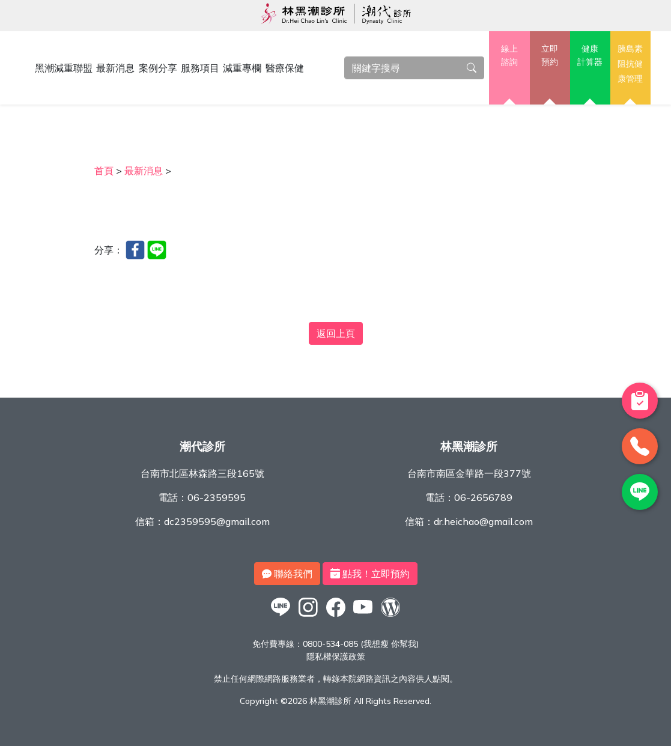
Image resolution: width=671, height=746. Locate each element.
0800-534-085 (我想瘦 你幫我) (361, 643)
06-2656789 (483, 497)
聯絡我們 (287, 574)
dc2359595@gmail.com (217, 521)
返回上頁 (336, 333)
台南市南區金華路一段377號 (469, 473)
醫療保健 (285, 68)
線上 (509, 55)
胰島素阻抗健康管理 (630, 63)
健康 (590, 55)
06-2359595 (216, 497)
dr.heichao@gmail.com (483, 521)
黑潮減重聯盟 (64, 68)
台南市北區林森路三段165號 (202, 473)
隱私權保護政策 (335, 656)
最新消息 (115, 68)
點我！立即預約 (370, 574)
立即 (550, 55)
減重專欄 (242, 68)
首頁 (104, 171)
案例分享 (158, 68)
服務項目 (200, 68)
